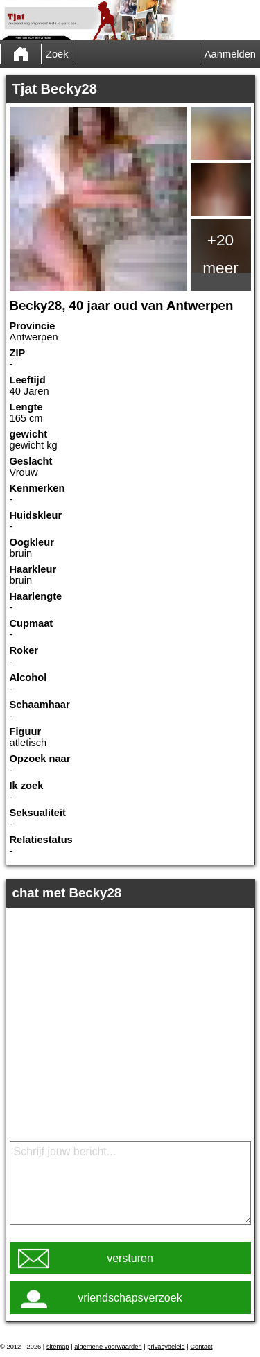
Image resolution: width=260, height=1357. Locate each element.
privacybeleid (165, 1346)
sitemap (57, 1346)
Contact (201, 1346)
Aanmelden (230, 54)
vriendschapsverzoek (130, 1298)
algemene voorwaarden (108, 1346)
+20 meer (220, 254)
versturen (130, 1258)
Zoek (57, 54)
